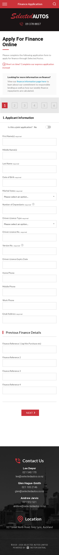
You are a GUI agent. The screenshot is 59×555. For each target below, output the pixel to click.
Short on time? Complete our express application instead (28, 66)
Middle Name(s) (10, 150)
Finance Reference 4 (12, 384)
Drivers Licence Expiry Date (15, 259)
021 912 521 (29, 502)
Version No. (13, 245)
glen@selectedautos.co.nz (29, 491)
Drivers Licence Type (15, 218)
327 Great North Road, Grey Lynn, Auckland (29, 527)
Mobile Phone (9, 286)
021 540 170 (29, 472)
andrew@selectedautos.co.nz (29, 506)
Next (29, 412)
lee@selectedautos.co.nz (29, 476)
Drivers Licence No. (15, 232)
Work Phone (8, 300)
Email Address (12, 314)
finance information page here (31, 81)
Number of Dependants (19, 204)
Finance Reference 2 (12, 357)
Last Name (11, 163)
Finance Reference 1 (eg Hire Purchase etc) (22, 343)
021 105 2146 (29, 487)
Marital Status (12, 191)
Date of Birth (12, 177)
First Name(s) (12, 136)
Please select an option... (16, 196)
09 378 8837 (33, 24)
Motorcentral (36, 548)
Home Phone (8, 273)
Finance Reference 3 (12, 371)
